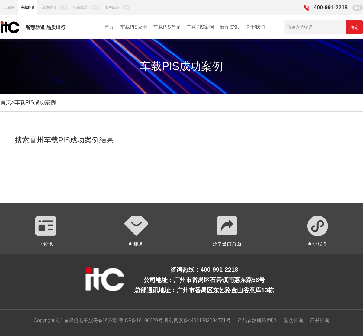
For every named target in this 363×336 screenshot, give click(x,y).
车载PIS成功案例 (35, 102)
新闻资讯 (229, 27)
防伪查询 (293, 320)
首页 (109, 27)
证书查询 (319, 320)
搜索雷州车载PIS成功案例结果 (64, 140)
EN (357, 7)
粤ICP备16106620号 (139, 320)
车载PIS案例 (200, 27)
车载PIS (27, 7)
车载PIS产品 (167, 27)
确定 (354, 27)
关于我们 (255, 27)
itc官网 (9, 7)
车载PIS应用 (133, 27)
